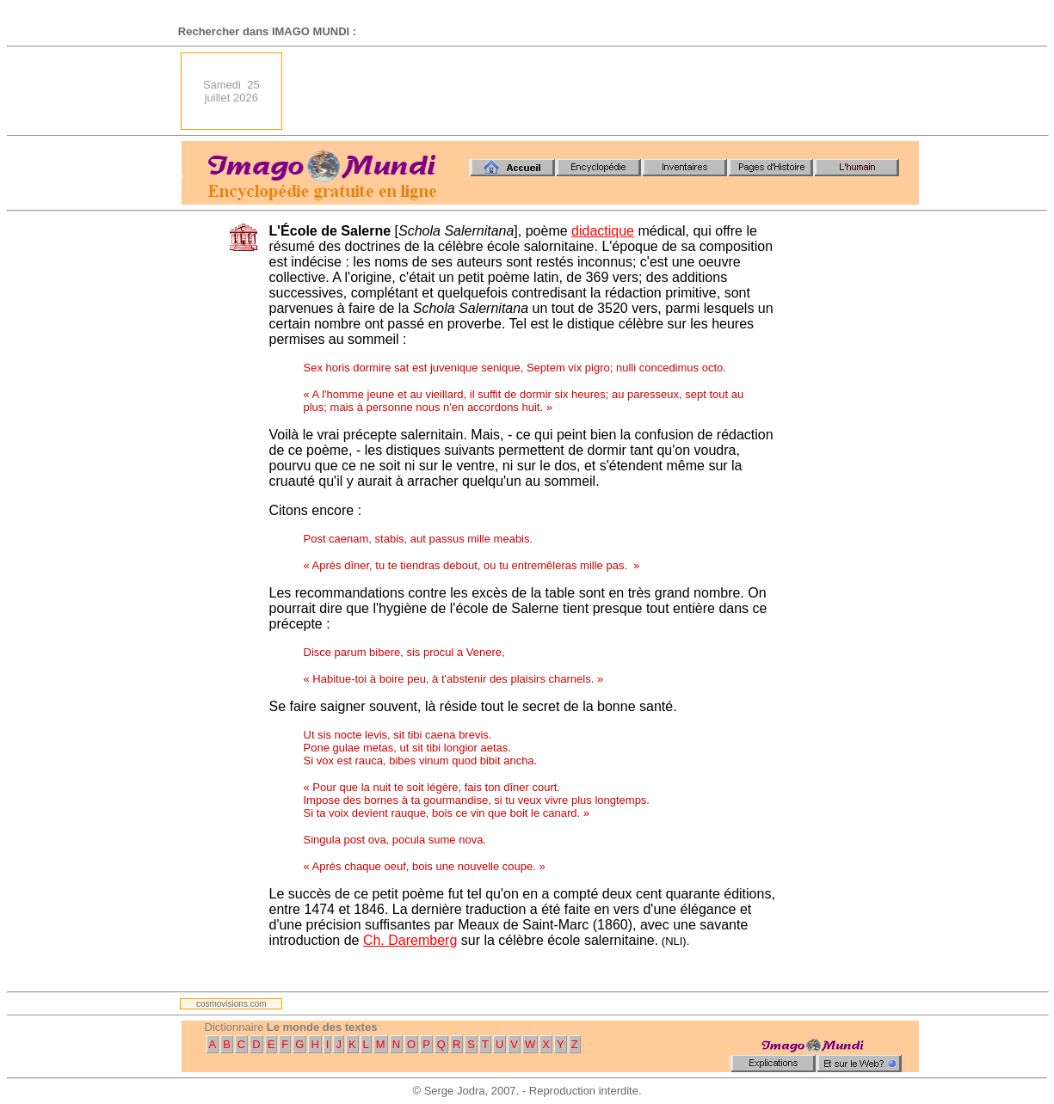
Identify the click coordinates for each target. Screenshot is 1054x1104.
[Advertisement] (606, 91)
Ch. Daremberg (410, 940)
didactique (602, 231)
